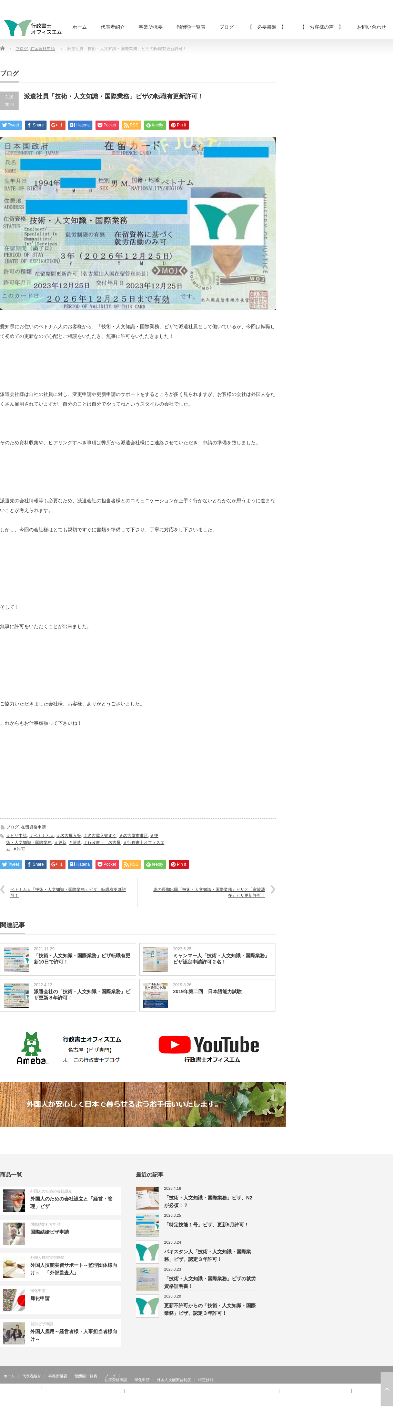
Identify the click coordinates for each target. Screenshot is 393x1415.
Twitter (379, 1410)
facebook (389, 1410)
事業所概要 (151, 27)
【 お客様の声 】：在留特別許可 (33, 1395)
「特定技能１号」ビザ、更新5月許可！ (206, 1224)
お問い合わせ (371, 27)
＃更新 (60, 842)
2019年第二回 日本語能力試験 (207, 991)
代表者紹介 (113, 27)
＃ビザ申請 (16, 835)
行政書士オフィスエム (337, 1410)
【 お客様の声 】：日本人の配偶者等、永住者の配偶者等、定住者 (62, 1391)
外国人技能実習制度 (47, 1257)
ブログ (226, 27)
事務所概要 (57, 1376)
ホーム (79, 27)
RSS (369, 1410)
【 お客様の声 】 (321, 27)
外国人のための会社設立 (51, 1191)
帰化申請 (38, 1291)
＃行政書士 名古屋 (102, 842)
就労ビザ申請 (41, 1324)
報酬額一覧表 (191, 27)
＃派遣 (75, 842)
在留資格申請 (42, 48)
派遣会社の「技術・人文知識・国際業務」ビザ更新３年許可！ (82, 994)
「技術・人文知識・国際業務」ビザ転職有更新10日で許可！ (82, 959)
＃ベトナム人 (41, 835)
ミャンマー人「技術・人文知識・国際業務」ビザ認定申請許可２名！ (221, 959)
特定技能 (205, 1380)
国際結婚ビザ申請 (45, 1224)
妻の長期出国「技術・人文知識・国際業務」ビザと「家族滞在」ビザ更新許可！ (209, 892)
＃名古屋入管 (68, 835)
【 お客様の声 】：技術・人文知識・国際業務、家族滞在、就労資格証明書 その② (202, 1391)
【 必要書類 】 (267, 27)
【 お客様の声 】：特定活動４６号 (315, 1391)
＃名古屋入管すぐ (100, 835)
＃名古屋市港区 (133, 835)
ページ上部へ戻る (387, 1389)
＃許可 (19, 849)
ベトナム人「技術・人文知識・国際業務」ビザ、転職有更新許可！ (68, 892)
